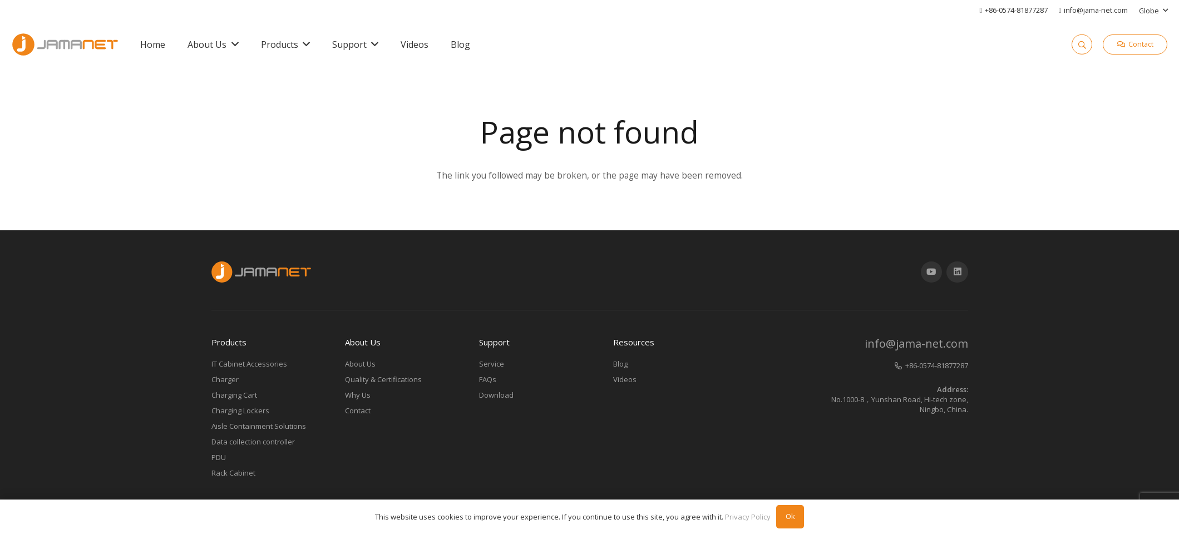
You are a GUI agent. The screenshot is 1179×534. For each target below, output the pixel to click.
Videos (625, 379)
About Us (360, 364)
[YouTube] (932, 272)
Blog (620, 364)
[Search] (1082, 44)
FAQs (487, 379)
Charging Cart (234, 395)
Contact (358, 411)
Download (496, 395)
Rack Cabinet (233, 473)
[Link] (65, 44)
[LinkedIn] (957, 272)
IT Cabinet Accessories (249, 364)
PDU (218, 457)
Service (491, 364)
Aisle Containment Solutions (258, 426)
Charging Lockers (240, 411)
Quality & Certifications (383, 379)
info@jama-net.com (916, 343)
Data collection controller (253, 442)
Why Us (358, 395)
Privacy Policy (748, 517)
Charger (225, 379)
